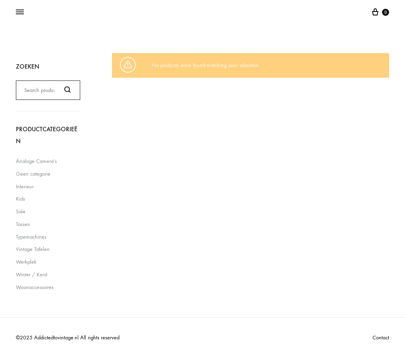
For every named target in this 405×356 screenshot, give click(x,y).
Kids (20, 198)
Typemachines (31, 237)
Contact (380, 337)
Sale (20, 211)
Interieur (25, 186)
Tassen (23, 224)
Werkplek (26, 261)
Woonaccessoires (35, 287)
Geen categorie (33, 173)
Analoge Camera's (36, 161)
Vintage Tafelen (33, 249)
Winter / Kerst (31, 274)
